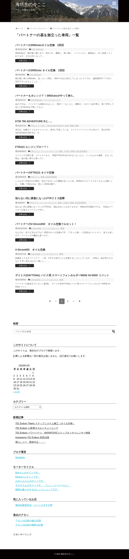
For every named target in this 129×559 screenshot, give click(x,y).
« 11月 (16, 392)
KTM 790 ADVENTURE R (52, 126)
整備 (72, 126)
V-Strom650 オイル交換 (30, 249)
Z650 (67, 126)
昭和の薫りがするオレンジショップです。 (37, 489)
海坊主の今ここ (30, 4)
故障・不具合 (64, 151)
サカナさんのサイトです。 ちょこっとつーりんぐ (43, 485)
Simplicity (20, 457)
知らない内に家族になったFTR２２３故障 (40, 198)
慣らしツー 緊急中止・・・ (30, 442)
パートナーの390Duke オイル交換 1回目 (40, 70)
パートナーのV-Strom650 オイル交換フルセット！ (46, 224)
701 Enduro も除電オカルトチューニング (36, 428)
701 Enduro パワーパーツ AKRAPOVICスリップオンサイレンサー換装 (52, 433)
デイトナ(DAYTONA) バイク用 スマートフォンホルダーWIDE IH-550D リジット (62, 275)
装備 (61, 280)
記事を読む (23, 61)
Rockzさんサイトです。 (27, 477)
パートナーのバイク (51, 100)
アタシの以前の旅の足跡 (28, 520)
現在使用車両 (81, 151)
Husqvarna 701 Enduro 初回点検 (32, 437)
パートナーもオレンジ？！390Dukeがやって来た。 (45, 95)
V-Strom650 (36, 228)
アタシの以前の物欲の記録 (29, 525)
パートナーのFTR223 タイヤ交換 (34, 172)
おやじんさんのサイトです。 (30, 481)
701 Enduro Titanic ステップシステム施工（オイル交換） (45, 423)
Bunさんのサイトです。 (27, 472)
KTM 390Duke (37, 49)
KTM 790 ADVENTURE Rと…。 (34, 121)
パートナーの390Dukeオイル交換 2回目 (39, 45)
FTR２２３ (34, 126)
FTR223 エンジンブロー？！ (32, 147)
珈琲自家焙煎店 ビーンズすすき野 (34, 505)
